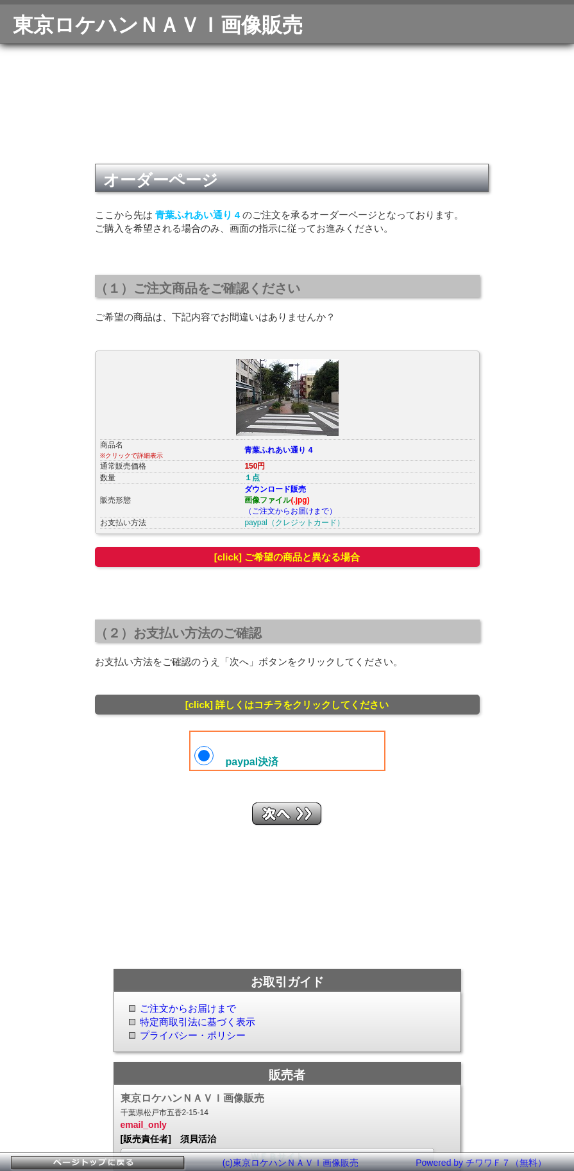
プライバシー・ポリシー (193, 1035)
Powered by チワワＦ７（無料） (481, 1163)
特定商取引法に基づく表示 (197, 1021)
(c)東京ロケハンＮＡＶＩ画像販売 (291, 1163)
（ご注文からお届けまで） (290, 511)
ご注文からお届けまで (188, 1008)
